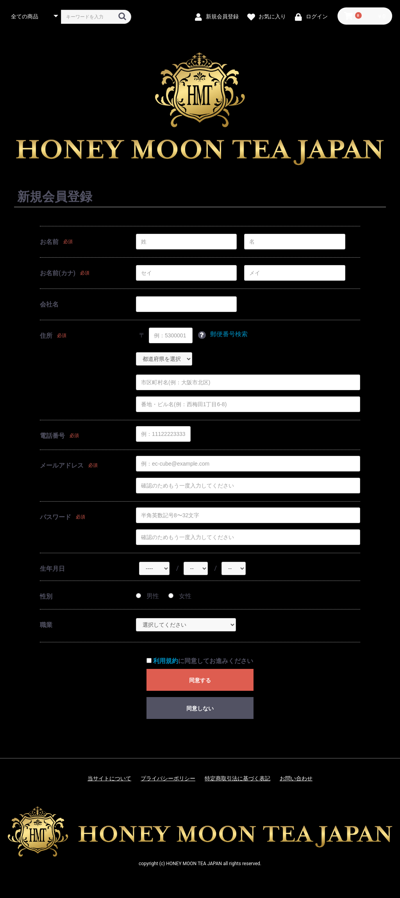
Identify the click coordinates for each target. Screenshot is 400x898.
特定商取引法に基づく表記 (237, 778)
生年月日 (52, 568)
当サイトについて (109, 778)
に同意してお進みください (199, 661)
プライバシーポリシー (168, 778)
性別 (46, 596)
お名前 (49, 242)
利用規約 (165, 661)
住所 (46, 335)
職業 (46, 625)
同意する (200, 680)
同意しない (200, 708)
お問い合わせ (296, 778)
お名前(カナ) (57, 273)
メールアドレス (62, 465)
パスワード (55, 517)
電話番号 (52, 435)
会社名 (49, 304)
